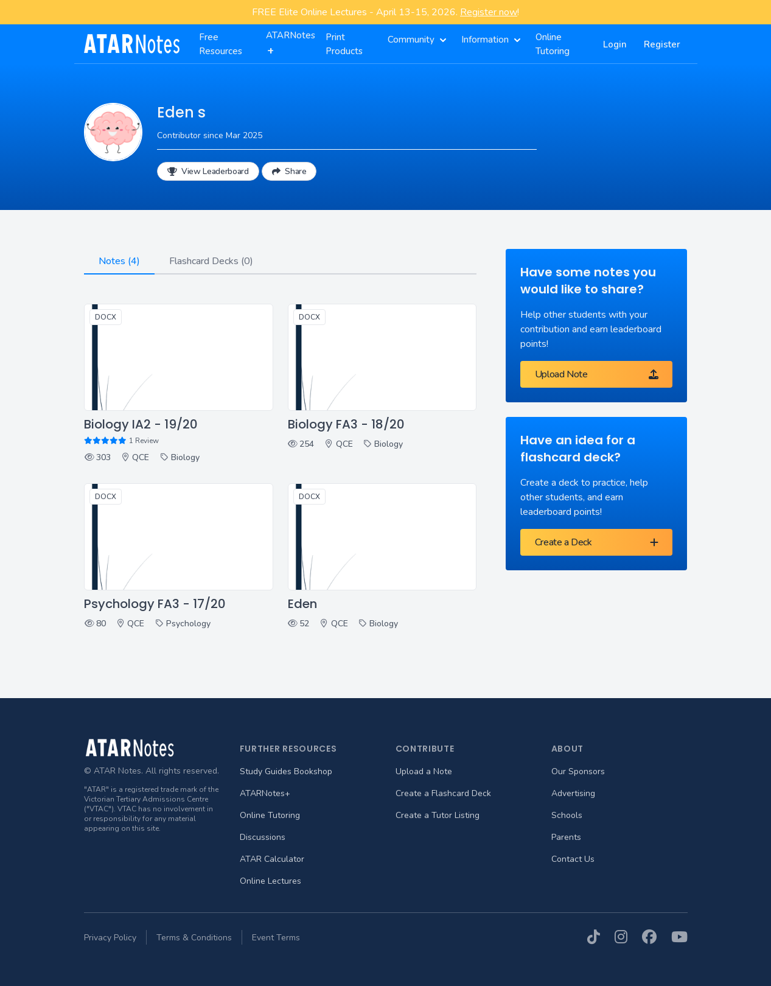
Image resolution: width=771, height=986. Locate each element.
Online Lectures (270, 881)
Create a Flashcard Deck (443, 793)
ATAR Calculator (272, 859)
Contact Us (573, 859)
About (567, 749)
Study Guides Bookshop (286, 771)
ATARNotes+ (265, 793)
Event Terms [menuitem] (276, 937)
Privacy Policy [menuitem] (110, 937)
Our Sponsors (578, 771)
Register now (488, 12)
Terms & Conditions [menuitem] (194, 937)
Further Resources (288, 749)
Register (662, 44)
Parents (566, 837)
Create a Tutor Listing (438, 815)
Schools (566, 815)
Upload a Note (424, 771)
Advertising (573, 793)
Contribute (425, 749)
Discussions (262, 837)
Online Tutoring (270, 815)
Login (615, 44)
